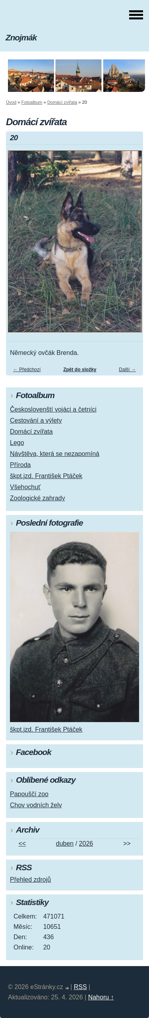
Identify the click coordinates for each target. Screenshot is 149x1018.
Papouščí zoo (29, 794)
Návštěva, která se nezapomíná (54, 453)
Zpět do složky (79, 369)
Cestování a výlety (36, 420)
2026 (86, 843)
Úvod (11, 102)
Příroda (20, 464)
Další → (127, 369)
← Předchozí (27, 369)
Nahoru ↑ (101, 997)
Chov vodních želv (36, 805)
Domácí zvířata (62, 102)
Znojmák (21, 37)
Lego (17, 442)
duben (65, 843)
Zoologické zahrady (37, 498)
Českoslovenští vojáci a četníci (53, 409)
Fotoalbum (32, 102)
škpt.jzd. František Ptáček (46, 476)
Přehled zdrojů (30, 879)
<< (22, 843)
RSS (80, 987)
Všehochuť (25, 487)
